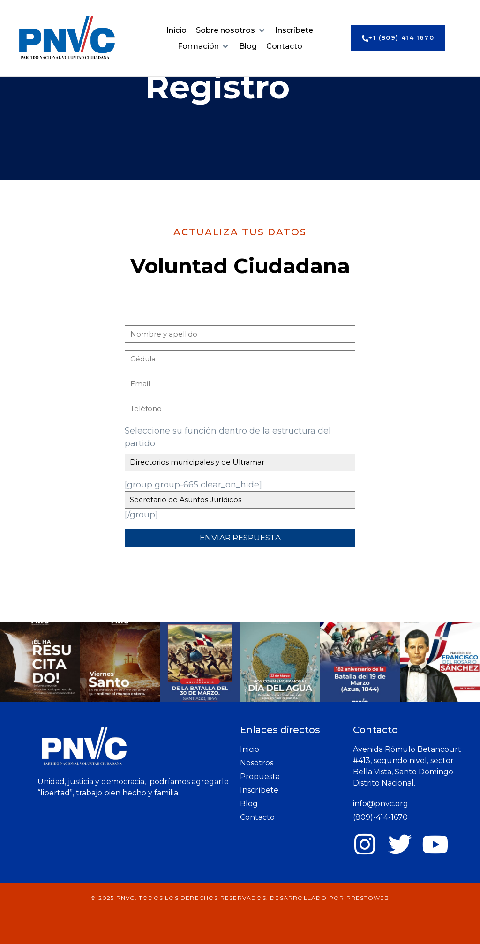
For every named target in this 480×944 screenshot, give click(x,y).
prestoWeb (368, 897)
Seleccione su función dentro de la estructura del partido (228, 437)
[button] (230, 30)
